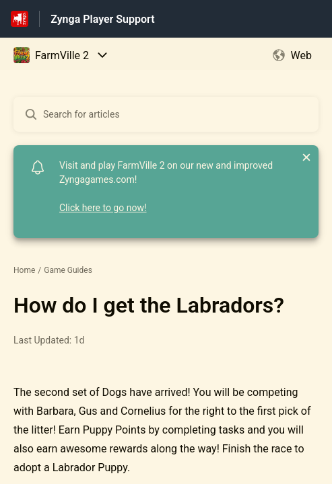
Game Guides (68, 270)
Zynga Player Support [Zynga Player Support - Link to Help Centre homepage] (102, 19)
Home (24, 270)
